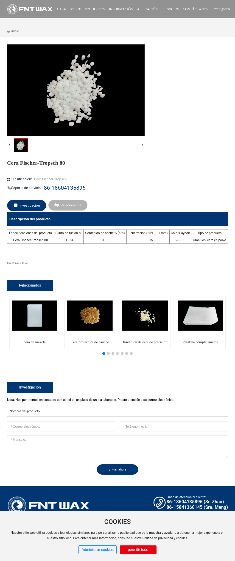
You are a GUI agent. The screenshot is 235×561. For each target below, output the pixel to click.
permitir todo (138, 550)
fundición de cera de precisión (145, 342)
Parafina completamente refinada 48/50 (200, 344)
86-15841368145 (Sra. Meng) (197, 507)
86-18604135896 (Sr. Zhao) (195, 501)
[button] (103, 353)
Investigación (221, 9)
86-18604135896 (65, 188)
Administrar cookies (97, 550)
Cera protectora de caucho (90, 342)
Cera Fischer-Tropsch (50, 179)
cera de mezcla (35, 342)
